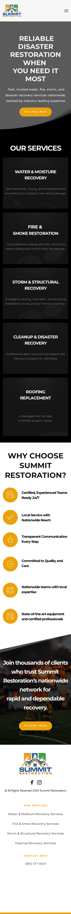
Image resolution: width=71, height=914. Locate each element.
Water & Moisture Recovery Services (35, 814)
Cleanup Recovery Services (35, 843)
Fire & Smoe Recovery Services (35, 824)
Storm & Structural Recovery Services (35, 833)
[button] (66, 11)
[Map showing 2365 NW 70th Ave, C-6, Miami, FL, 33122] (35, 887)
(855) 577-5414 (35, 863)
